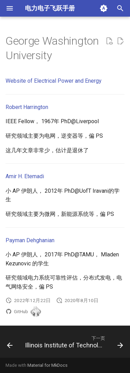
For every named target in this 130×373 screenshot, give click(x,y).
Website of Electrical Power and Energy (54, 81)
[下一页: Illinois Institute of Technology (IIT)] (73, 344)
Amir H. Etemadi (25, 176)
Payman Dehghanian (30, 240)
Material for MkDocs (47, 365)
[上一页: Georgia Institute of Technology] (9, 344)
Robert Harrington (27, 107)
